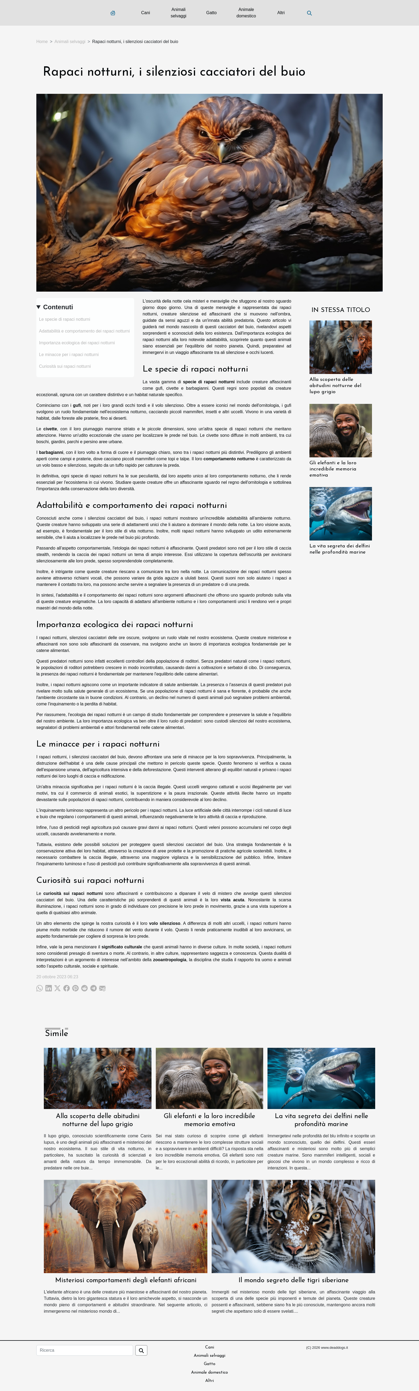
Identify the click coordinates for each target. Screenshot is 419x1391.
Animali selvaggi (179, 12)
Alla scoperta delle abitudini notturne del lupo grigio (335, 386)
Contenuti (58, 307)
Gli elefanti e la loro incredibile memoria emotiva (332, 469)
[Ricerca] (84, 1350)
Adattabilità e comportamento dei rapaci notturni (84, 331)
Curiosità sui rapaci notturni (65, 366)
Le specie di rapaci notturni (64, 319)
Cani (145, 12)
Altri (281, 12)
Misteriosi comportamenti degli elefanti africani (125, 1280)
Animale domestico (246, 12)
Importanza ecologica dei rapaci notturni (77, 343)
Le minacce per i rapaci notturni (69, 354)
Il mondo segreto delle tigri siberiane (293, 1280)
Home (42, 41)
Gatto (211, 12)
